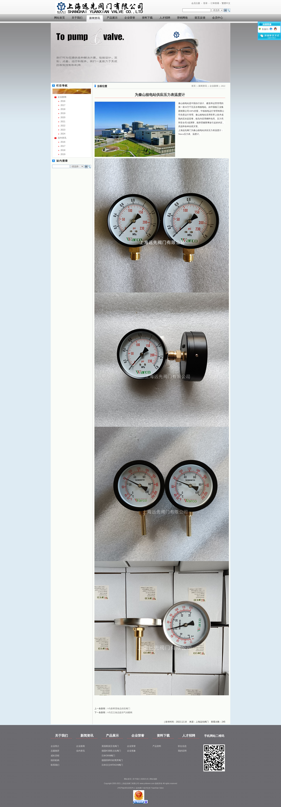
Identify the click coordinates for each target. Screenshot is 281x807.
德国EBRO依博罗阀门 (112, 760)
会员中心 (217, 17)
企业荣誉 (129, 17)
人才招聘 (164, 17)
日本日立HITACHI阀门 (112, 765)
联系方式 (144, 779)
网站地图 (153, 779)
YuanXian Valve (157, 788)
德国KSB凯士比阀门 (111, 751)
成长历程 (55, 755)
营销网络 (182, 17)
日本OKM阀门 (108, 755)
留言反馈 (200, 17)
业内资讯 (62, 138)
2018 (63, 109)
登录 (205, 3)
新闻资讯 (94, 18)
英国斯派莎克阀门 (110, 746)
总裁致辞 (55, 751)
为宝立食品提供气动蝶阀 (120, 712)
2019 (63, 113)
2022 (63, 125)
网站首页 (59, 17)
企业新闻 (62, 97)
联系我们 (55, 765)
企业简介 (55, 746)
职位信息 (182, 746)
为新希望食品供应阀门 (119, 708)
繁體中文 (226, 3)
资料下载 (147, 17)
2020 (63, 117)
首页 (193, 86)
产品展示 (112, 17)
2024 (63, 133)
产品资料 (157, 746)
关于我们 (77, 17)
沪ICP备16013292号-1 (126, 788)
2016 (63, 101)
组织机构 (55, 760)
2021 (63, 121)
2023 (63, 130)
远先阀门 (139, 788)
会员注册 (195, 3)
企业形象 (131, 751)
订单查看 (215, 3)
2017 (63, 105)
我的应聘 (182, 751)
